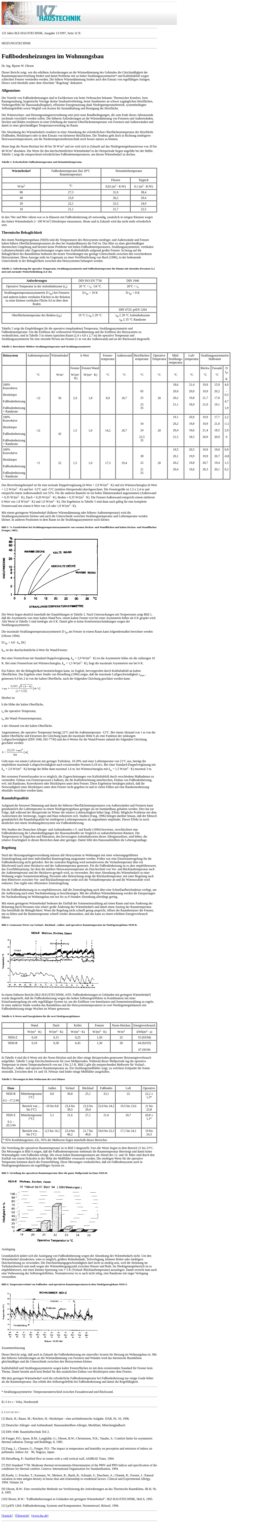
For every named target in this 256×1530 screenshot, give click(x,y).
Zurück (7, 1515)
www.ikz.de (39, 1515)
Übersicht (22, 1515)
